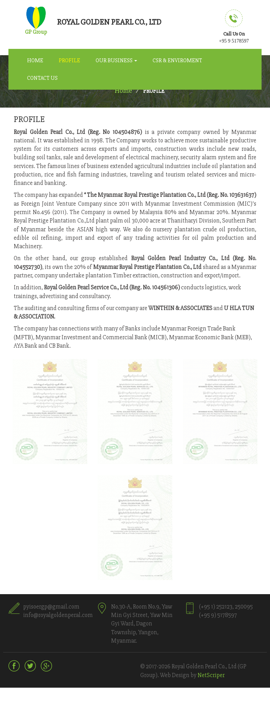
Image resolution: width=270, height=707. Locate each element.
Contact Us (42, 78)
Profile (69, 60)
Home (35, 60)
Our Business (116, 60)
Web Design (174, 675)
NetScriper (211, 675)
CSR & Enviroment (177, 60)
